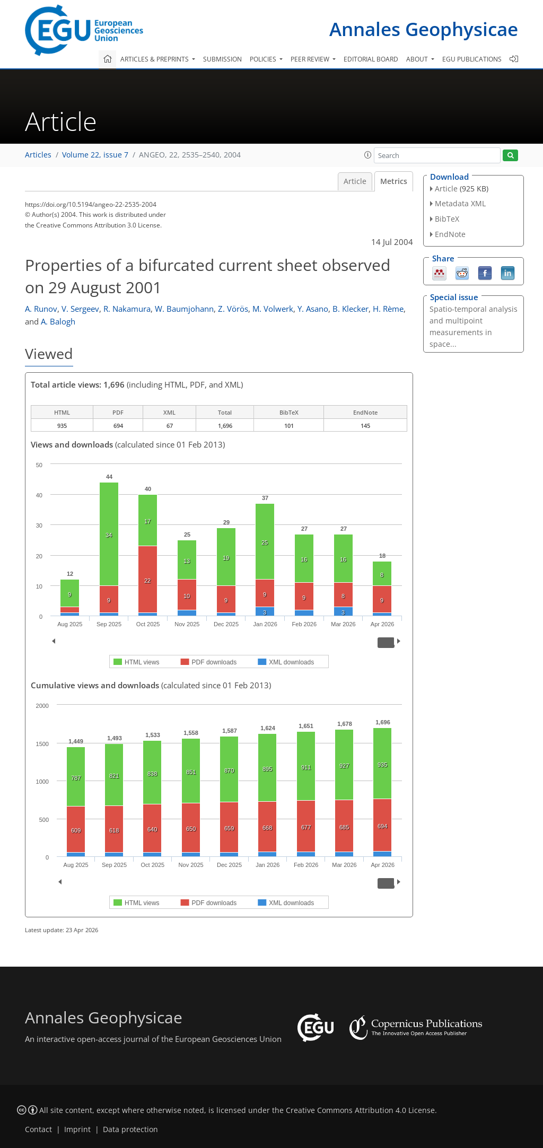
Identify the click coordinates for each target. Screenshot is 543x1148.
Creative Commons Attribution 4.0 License (360, 1110)
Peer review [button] (311, 59)
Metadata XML (460, 203)
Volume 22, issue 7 (95, 155)
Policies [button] (264, 59)
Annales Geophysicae (423, 28)
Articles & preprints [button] (155, 59)
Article (355, 181)
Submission (222, 59)
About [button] (418, 59)
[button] (368, 155)
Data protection (130, 1129)
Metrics (393, 181)
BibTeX (447, 219)
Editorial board (371, 59)
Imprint (77, 1129)
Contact (38, 1129)
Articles (38, 155)
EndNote (450, 234)
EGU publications (472, 59)
